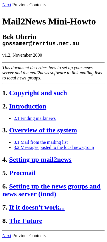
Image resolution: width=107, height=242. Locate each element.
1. (4, 94)
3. (4, 131)
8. (4, 222)
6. (4, 187)
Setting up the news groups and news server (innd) (51, 191)
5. (4, 174)
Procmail (22, 174)
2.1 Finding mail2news (35, 119)
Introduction (27, 107)
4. (4, 161)
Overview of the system (43, 131)
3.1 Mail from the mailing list (41, 143)
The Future (25, 222)
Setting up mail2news (40, 161)
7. (4, 208)
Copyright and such (38, 94)
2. (4, 107)
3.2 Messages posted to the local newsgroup (54, 148)
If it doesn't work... (37, 208)
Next (6, 4)
